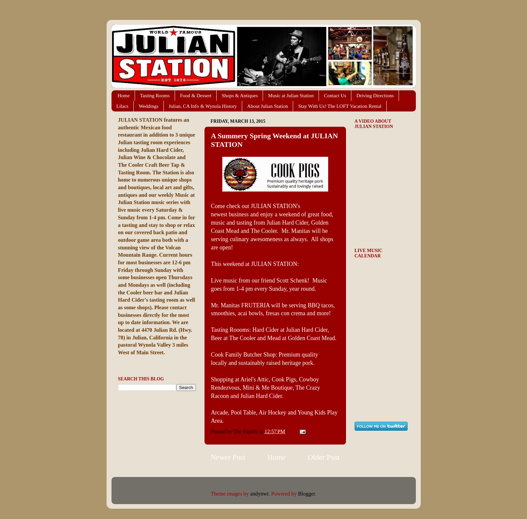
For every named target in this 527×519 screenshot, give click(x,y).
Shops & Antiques (240, 95)
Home (123, 95)
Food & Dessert (195, 95)
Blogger (306, 494)
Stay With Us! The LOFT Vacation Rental (339, 106)
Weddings (148, 106)
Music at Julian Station (291, 95)
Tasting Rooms (155, 95)
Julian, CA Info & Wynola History (203, 106)
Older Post (323, 457)
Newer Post (228, 457)
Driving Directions (375, 95)
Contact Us (335, 95)
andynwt (259, 494)
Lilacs (122, 106)
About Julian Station (267, 106)
